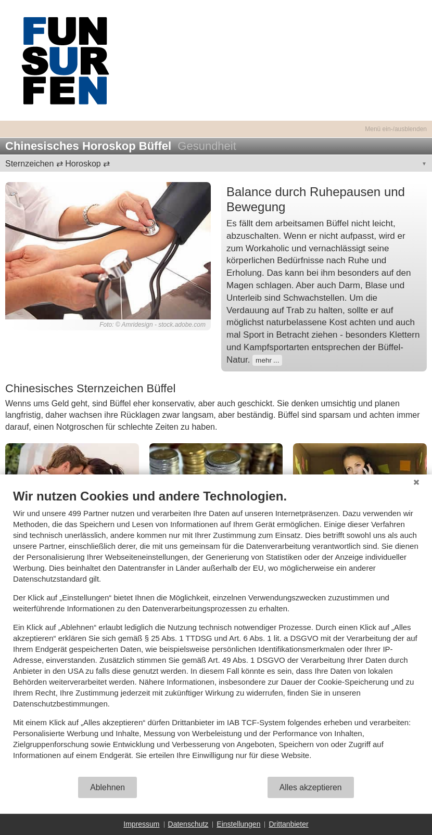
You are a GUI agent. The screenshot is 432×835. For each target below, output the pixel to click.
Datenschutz (188, 824)
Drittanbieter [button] (288, 824)
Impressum (141, 824)
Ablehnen (107, 787)
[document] (216, 632)
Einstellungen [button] (238, 824)
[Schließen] (416, 482)
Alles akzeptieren (310, 787)
